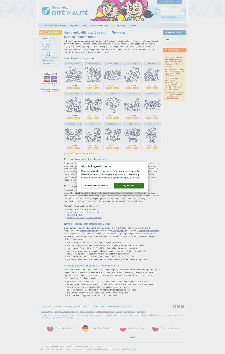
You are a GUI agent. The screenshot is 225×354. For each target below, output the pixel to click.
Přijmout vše (128, 187)
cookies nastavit (99, 179)
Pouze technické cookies (96, 187)
